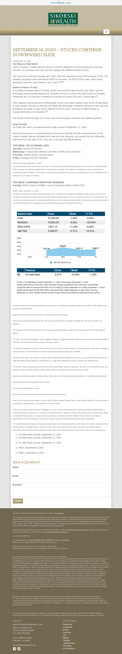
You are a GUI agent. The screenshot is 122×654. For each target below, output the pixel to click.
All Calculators (69, 648)
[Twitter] (19, 649)
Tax (64, 635)
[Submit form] (18, 501)
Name (16, 467)
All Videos (67, 646)
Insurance (67, 632)
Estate (65, 630)
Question (17, 485)
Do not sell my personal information (56, 532)
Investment (67, 627)
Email (16, 476)
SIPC (68, 540)
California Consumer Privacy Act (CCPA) (80, 530)
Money (66, 638)
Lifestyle (66, 640)
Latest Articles (69, 643)
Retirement (67, 624)
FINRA (64, 540)
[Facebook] (14, 649)
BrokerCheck (59, 513)
